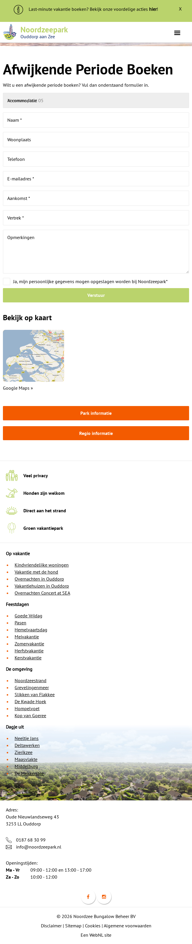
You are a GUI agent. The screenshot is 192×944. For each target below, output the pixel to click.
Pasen (20, 623)
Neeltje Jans (27, 738)
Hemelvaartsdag (31, 630)
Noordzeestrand (30, 680)
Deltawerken (27, 745)
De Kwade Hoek (30, 701)
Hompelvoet (27, 708)
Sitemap (73, 926)
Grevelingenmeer (32, 687)
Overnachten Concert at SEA (42, 593)
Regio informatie (96, 433)
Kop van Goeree (30, 715)
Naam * (14, 120)
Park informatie (96, 413)
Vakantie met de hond (36, 572)
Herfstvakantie (29, 651)
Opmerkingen (20, 237)
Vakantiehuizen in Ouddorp (42, 586)
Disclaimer (51, 926)
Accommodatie (22, 100)
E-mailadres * (20, 179)
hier (153, 9)
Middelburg (26, 766)
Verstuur (96, 295)
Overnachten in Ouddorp (39, 579)
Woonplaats (19, 139)
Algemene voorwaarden (127, 926)
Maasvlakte (26, 759)
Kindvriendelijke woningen (42, 565)
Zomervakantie (29, 644)
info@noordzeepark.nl (38, 847)
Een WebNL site (96, 935)
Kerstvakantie (28, 658)
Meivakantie (27, 637)
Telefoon (16, 159)
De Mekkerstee (29, 773)
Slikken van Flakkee (35, 694)
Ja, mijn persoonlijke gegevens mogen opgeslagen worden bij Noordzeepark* (90, 281)
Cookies (93, 926)
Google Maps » (18, 388)
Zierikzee (23, 752)
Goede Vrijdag (28, 616)
